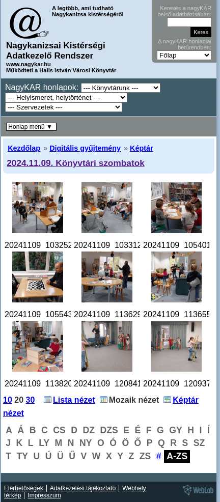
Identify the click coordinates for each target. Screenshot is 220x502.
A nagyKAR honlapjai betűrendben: (184, 44)
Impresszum (44, 495)
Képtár (141, 148)
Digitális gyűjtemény (85, 148)
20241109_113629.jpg (114, 314)
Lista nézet (74, 400)
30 (30, 400)
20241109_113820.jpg (45, 383)
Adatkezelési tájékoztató (83, 488)
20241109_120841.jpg (114, 383)
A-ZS (177, 456)
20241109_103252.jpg (45, 245)
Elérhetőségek (23, 488)
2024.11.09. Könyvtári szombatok (76, 163)
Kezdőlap (24, 148)
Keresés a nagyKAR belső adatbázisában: (184, 11)
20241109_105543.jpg (45, 314)
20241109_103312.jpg (114, 245)
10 (7, 400)
